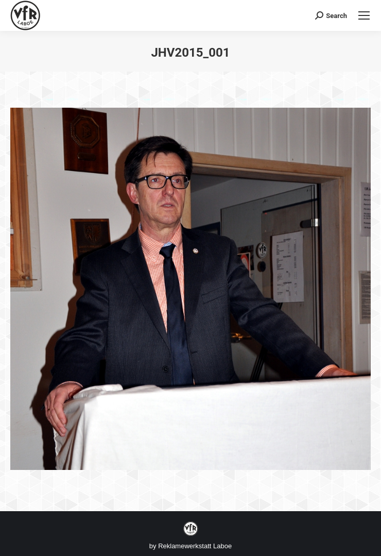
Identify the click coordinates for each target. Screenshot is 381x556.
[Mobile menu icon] (364, 15)
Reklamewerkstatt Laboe (195, 546)
